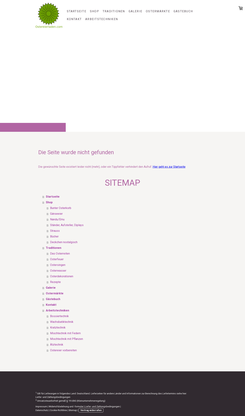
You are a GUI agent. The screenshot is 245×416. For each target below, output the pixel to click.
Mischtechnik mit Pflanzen (66, 339)
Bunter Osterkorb (60, 208)
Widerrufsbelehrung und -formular (66, 406)
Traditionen (114, 11)
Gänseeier (56, 213)
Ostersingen (57, 265)
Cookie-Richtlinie (58, 410)
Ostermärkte (158, 11)
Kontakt (74, 19)
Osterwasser (58, 270)
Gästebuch (183, 11)
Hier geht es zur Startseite (169, 166)
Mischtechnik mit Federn (65, 333)
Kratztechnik (58, 327)
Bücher (54, 236)
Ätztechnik (56, 344)
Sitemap (73, 410)
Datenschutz (42, 410)
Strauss (55, 230)
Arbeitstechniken (101, 19)
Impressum (41, 406)
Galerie (135, 11)
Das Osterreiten (60, 253)
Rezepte (55, 282)
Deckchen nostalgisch (63, 242)
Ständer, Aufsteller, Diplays (67, 225)
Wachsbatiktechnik (61, 322)
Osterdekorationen (61, 276)
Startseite (76, 11)
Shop (94, 11)
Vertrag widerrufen (90, 410)
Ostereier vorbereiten (63, 350)
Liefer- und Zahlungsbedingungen (53, 397)
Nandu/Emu (57, 219)
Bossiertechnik (59, 316)
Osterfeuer (57, 259)
